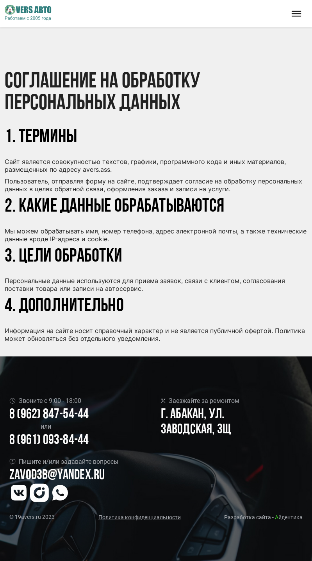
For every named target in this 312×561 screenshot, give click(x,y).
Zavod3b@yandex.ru (57, 476)
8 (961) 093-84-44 (49, 440)
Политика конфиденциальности (139, 517)
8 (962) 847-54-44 (49, 415)
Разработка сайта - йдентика (263, 517)
